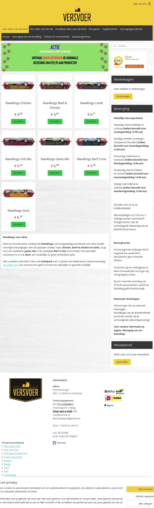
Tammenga (10, 474)
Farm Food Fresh (13, 457)
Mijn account (142, 4)
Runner (7, 460)
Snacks (6, 36)
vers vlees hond (11, 264)
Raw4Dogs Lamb (91, 103)
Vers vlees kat (11, 449)
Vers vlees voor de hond (15, 28)
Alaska (7, 464)
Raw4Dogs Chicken (18, 103)
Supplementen (110, 28)
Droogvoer (94, 28)
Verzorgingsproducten (131, 28)
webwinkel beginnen (82, 502)
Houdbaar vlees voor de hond (70, 28)
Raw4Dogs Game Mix (55, 159)
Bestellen (18, 121)
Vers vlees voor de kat (41, 28)
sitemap (62, 502)
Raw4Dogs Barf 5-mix (91, 159)
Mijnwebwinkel (109, 502)
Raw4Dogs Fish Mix (18, 159)
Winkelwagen (123, 96)
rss (69, 502)
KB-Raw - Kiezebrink (14, 481)
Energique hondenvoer (15, 453)
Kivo (6, 471)
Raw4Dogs (9, 485)
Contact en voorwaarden (57, 36)
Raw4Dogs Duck (18, 210)
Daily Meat (9, 478)
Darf (6, 467)
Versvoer (59, 443)
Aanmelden (122, 361)
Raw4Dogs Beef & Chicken (55, 105)
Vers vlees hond (12, 446)
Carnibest (9, 489)
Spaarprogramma (81, 36)
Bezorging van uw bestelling (26, 36)
